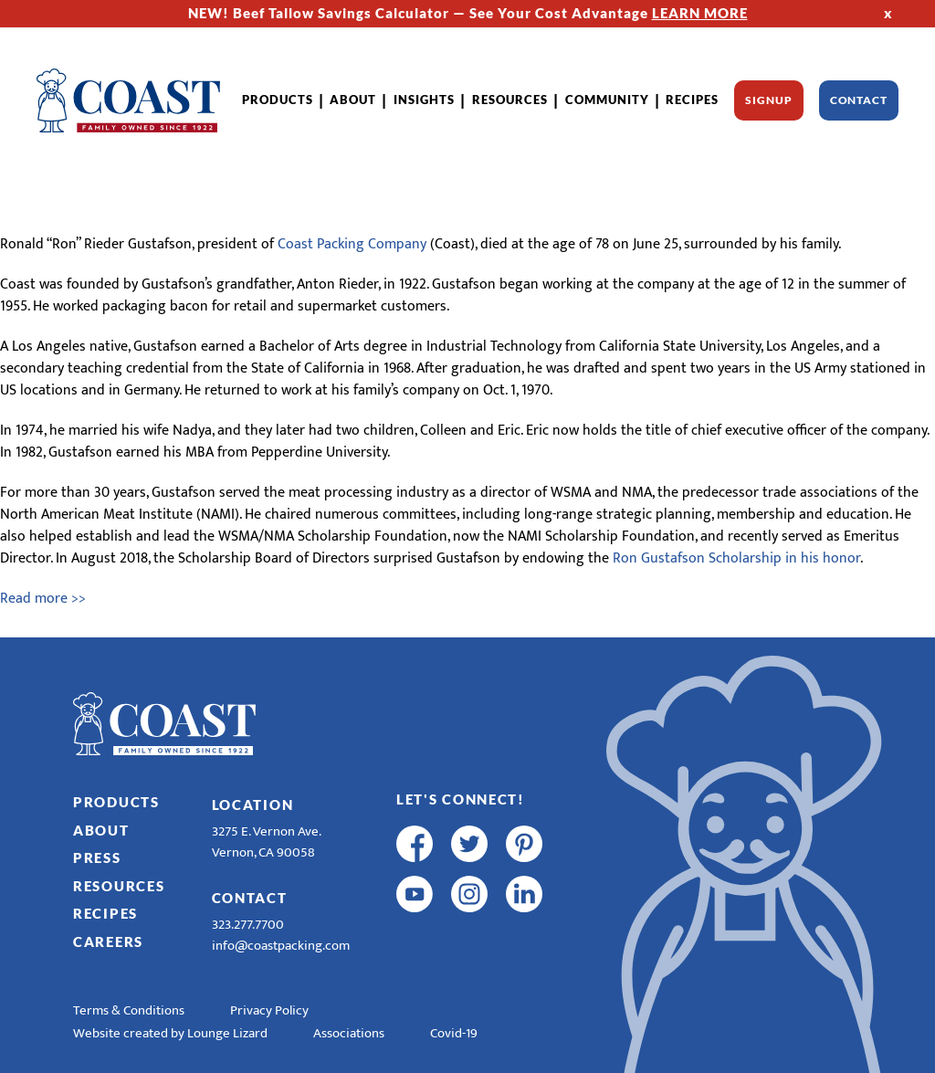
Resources (510, 99)
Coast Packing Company (352, 244)
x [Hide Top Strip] (888, 13)
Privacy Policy (269, 1010)
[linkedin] (524, 894)
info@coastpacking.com (281, 945)
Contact (859, 100)
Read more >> (43, 598)
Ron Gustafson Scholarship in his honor (736, 558)
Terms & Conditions (128, 1010)
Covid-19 (454, 1033)
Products (277, 99)
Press (97, 857)
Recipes (692, 99)
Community (607, 99)
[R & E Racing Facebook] (414, 944)
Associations (348, 1033)
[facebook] (414, 844)
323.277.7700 (248, 924)
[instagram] (469, 894)
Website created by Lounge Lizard (170, 1033)
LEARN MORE (700, 13)
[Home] (128, 100)
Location (253, 804)
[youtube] (414, 894)
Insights (424, 99)
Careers (108, 941)
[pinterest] (524, 844)
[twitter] (469, 844)
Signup (768, 100)
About (353, 99)
